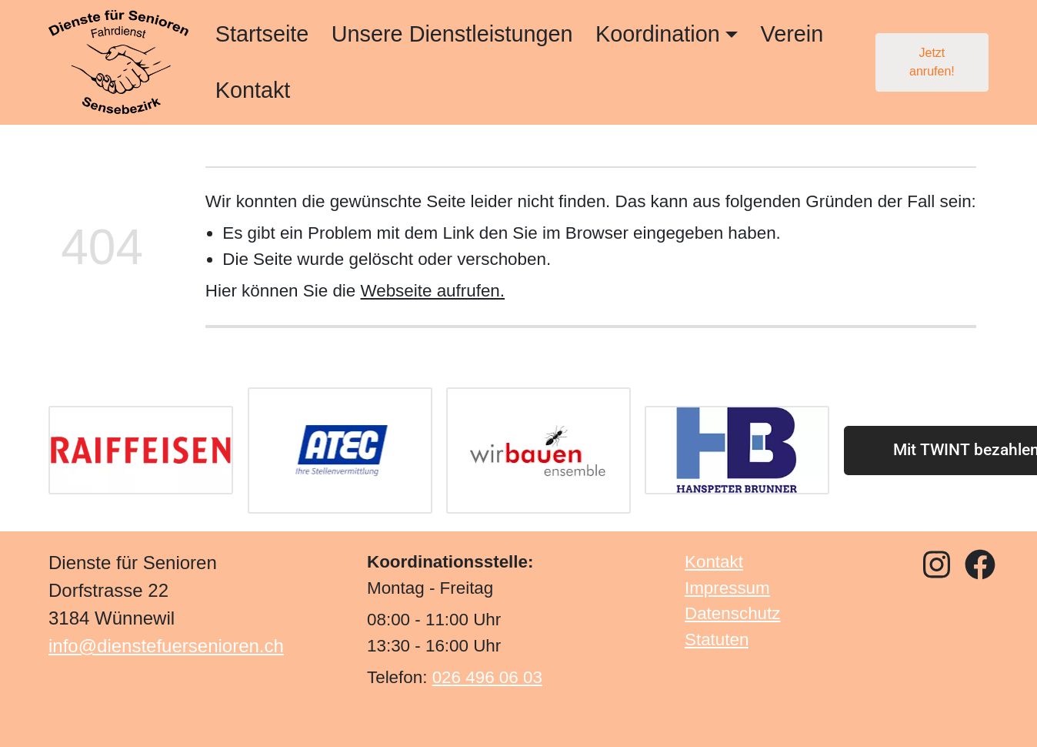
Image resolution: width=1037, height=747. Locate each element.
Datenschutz (732, 613)
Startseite (262, 34)
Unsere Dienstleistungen (452, 34)
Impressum (727, 587)
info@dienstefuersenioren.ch (166, 645)
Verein (792, 34)
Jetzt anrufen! (932, 62)
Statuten (717, 638)
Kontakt (253, 90)
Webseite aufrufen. (432, 290)
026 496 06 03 (487, 677)
